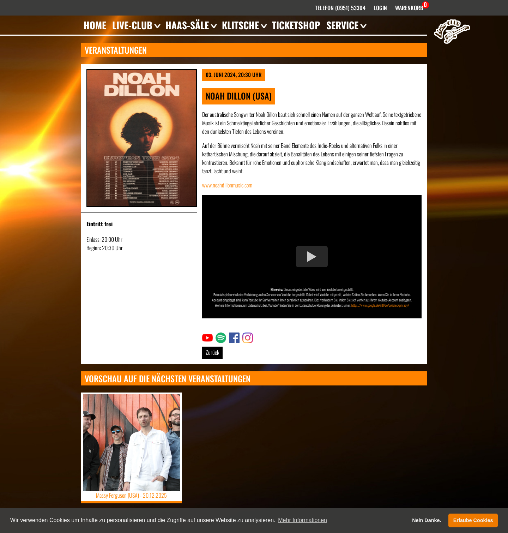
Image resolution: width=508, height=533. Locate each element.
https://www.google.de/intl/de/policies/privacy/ (380, 305)
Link (206, 337)
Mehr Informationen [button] (302, 520)
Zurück (212, 352)
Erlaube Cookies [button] (473, 520)
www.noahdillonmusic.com (227, 185)
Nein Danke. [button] (426, 520)
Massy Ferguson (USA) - (131, 495)
